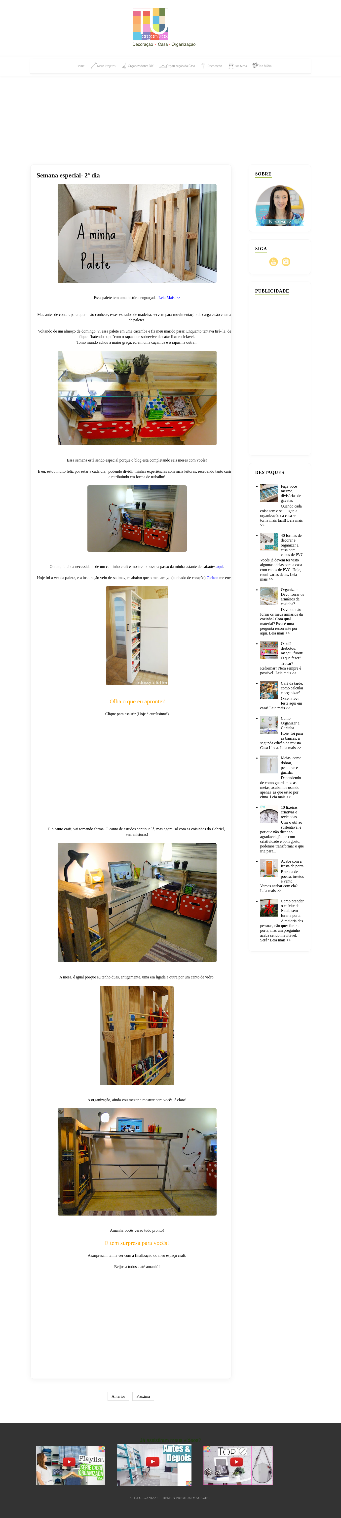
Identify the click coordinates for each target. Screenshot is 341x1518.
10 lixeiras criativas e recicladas (289, 812)
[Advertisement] (170, 115)
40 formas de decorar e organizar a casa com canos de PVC (292, 545)
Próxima (143, 1396)
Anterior (118, 1396)
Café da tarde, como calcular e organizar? (292, 688)
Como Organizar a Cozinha (290, 723)
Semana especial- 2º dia (69, 175)
